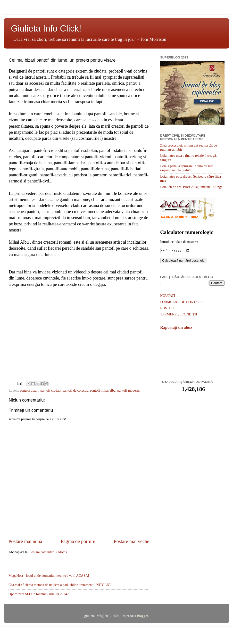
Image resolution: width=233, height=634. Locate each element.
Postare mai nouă (25, 541)
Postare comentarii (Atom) (48, 552)
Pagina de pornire (78, 541)
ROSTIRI (167, 308)
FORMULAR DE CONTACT (181, 302)
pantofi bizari (29, 390)
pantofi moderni (128, 390)
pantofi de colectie (75, 390)
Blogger (142, 616)
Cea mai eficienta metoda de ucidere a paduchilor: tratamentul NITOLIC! (59, 585)
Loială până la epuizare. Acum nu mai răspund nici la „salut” (186, 168)
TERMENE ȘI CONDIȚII (178, 315)
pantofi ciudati (50, 390)
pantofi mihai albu (103, 390)
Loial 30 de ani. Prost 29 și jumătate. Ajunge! (192, 187)
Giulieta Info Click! (46, 28)
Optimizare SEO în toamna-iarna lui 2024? (38, 594)
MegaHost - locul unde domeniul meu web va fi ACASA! (48, 575)
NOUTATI (167, 296)
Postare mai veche (131, 541)
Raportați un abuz (176, 328)
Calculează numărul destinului (183, 261)
